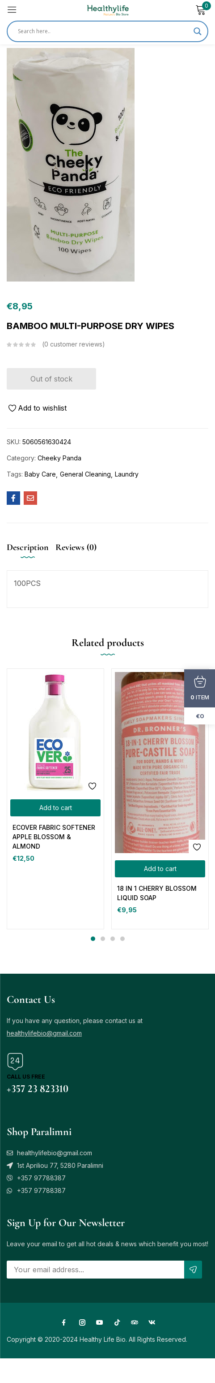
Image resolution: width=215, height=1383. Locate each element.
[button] (55, 807)
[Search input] (103, 31)
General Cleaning (85, 474)
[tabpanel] (55, 798)
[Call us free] (15, 1061)
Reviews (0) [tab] (76, 547)
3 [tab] (112, 938)
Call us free (26, 1076)
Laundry (127, 474)
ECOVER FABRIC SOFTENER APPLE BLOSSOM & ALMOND (54, 837)
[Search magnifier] (197, 31)
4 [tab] (122, 938)
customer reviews (73, 344)
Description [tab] (28, 547)
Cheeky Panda (59, 458)
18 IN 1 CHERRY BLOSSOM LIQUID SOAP (157, 893)
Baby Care (40, 474)
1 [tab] (93, 938)
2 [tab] (103, 938)
